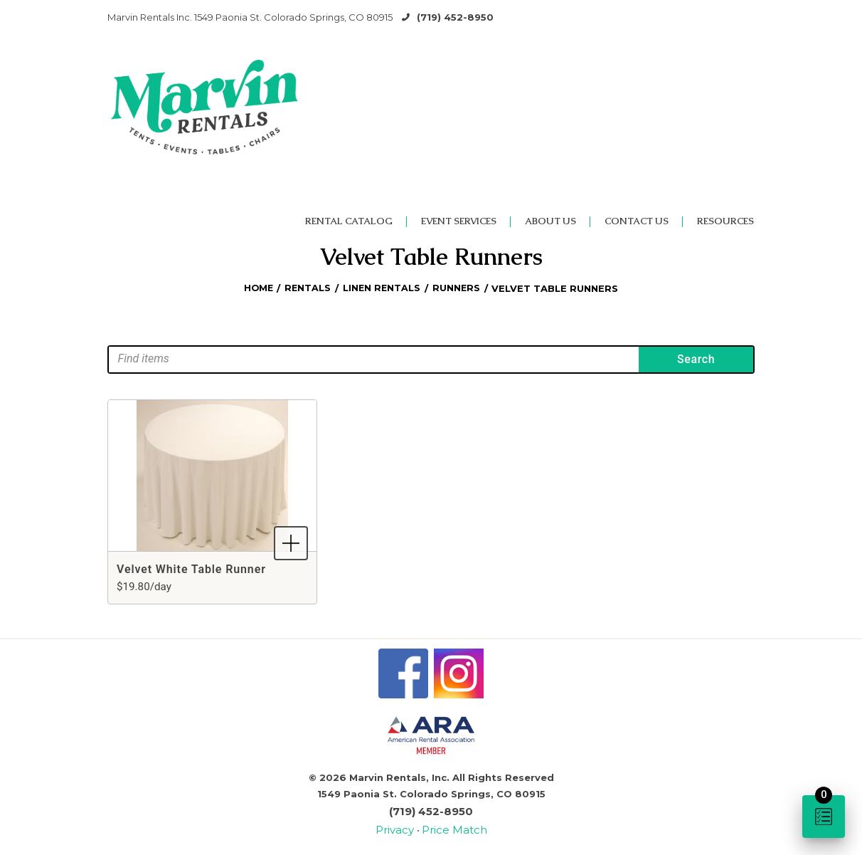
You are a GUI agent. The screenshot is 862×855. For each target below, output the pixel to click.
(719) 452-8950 (455, 17)
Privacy (401, 826)
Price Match (451, 826)
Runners (458, 288)
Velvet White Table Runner (191, 569)
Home (257, 288)
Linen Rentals (382, 288)
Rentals (307, 288)
